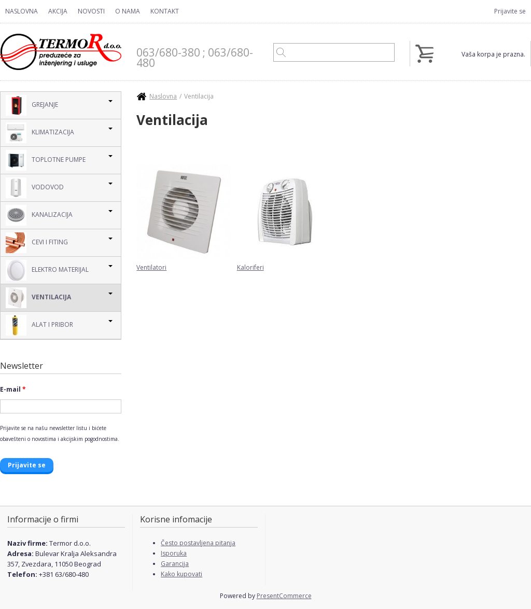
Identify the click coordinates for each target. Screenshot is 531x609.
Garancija (175, 563)
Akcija (57, 11)
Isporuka (174, 553)
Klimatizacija (40, 132)
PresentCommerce (284, 595)
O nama (127, 11)
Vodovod (35, 187)
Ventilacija (38, 297)
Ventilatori (151, 267)
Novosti (91, 11)
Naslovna (21, 11)
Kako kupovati (181, 574)
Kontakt (164, 11)
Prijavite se (510, 11)
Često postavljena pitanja (198, 542)
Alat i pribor (39, 325)
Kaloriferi (250, 267)
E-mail (13, 389)
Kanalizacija (39, 215)
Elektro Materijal (47, 270)
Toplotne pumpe (46, 160)
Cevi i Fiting (37, 242)
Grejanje (32, 105)
